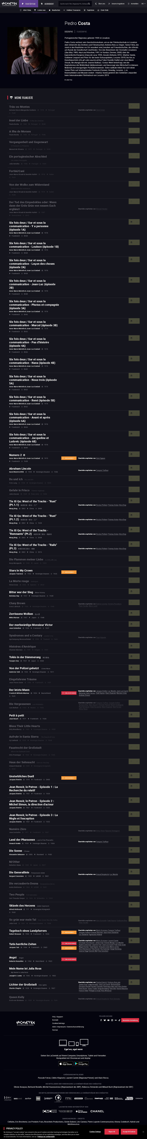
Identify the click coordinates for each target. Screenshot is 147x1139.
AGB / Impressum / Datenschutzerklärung (68, 1027)
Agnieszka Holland (95, 934)
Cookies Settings (58, 1023)
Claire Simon (100, 110)
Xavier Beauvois (122, 988)
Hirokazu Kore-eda (113, 982)
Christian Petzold (104, 705)
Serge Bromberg (115, 949)
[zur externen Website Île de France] (81, 1111)
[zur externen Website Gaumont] (89, 1098)
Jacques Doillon (101, 691)
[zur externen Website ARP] (58, 1098)
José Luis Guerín (122, 691)
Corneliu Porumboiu (114, 604)
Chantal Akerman (97, 932)
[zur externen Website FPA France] (68, 1098)
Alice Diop (122, 505)
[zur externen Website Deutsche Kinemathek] (119, 1098)
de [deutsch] (143, 4)
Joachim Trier (97, 945)
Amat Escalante (95, 707)
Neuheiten (56, 10)
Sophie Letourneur (85, 945)
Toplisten (90, 10)
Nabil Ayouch (93, 705)
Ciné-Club (104, 10)
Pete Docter (96, 949)
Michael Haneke (101, 209)
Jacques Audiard (84, 932)
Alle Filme (27, 10)
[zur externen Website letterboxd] (116, 1020)
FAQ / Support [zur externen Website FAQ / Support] (57, 1017)
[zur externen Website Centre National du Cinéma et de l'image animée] (50, 1111)
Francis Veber (83, 991)
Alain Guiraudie (101, 920)
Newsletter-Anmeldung (130, 1020)
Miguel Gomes (84, 947)
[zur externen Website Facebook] (101, 1020)
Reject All (112, 1132)
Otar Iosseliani (103, 951)
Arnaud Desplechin (102, 874)
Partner (55, 1030)
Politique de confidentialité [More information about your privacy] (46, 1137)
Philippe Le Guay (94, 991)
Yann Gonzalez (115, 999)
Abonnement (50, 3)
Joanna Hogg (83, 951)
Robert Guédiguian (117, 705)
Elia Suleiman (105, 949)
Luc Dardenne (84, 934)
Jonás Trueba (92, 988)
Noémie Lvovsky (101, 604)
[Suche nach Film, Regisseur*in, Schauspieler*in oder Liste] (76, 3)
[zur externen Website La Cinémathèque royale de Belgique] (139, 1098)
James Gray (99, 943)
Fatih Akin (112, 988)
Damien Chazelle (97, 986)
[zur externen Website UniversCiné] (18, 1098)
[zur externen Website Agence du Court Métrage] (129, 1098)
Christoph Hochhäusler (87, 943)
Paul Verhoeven (84, 707)
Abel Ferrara (117, 707)
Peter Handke (83, 606)
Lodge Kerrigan (93, 984)
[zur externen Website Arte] (28, 1098)
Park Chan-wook (120, 945)
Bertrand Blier (83, 705)
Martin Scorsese (101, 930)
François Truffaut (102, 470)
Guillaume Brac (122, 920)
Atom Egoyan (100, 458)
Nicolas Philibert (101, 505)
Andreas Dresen (84, 695)
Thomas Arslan (113, 505)
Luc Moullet (112, 691)
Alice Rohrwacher (85, 949)
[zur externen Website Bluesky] (105, 1020)
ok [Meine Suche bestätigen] (89, 3)
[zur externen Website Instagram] (112, 1020)
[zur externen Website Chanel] (97, 1111)
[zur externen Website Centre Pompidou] (109, 1098)
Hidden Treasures (73, 10)
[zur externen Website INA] (38, 1098)
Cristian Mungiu (109, 943)
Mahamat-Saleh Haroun (87, 693)
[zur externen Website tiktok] (119, 1020)
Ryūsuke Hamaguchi (112, 831)
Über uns (101, 4)
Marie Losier (93, 606)
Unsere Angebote (118, 4)
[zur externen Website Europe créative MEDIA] (66, 1111)
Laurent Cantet (113, 941)
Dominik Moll (93, 951)
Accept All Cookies (129, 1132)
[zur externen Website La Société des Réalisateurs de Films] (8, 1098)
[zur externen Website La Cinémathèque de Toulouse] (48, 1098)
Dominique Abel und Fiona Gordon (115, 986)
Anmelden (134, 4)
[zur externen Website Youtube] (108, 1020)
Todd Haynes (100, 693)
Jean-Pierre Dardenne (111, 932)
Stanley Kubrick (101, 982)
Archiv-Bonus (69, 458)
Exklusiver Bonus (70, 693)
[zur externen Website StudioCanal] (78, 1098)
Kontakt (55, 1020)
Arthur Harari (83, 709)
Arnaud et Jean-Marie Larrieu (109, 947)
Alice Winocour (106, 991)
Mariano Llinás (122, 693)
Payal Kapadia (101, 637)
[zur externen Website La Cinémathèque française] (99, 1098)
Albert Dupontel (110, 693)
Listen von (42, 10)
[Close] (143, 1131)
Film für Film (32, 3)
